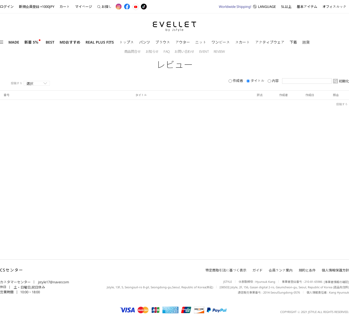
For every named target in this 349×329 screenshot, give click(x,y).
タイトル (255, 80)
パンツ (144, 42)
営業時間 (7, 292)
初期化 (343, 81)
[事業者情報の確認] (335, 282)
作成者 (236, 80)
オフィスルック (334, 6)
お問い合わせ (184, 51)
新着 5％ (31, 42)
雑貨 (306, 42)
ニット (200, 42)
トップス (126, 42)
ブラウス (162, 42)
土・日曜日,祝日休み (29, 287)
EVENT (204, 51)
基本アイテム (307, 6)
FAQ (166, 51)
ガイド (257, 270)
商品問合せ (132, 51)
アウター (182, 42)
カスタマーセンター (15, 282)
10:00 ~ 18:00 (30, 292)
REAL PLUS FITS (100, 42)
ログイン (7, 6)
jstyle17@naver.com (53, 282)
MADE (13, 42)
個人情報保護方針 (335, 270)
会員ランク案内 (281, 270)
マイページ (83, 6)
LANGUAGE (247, 6)
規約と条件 (307, 270)
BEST (50, 42)
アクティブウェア (269, 42)
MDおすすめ (70, 42)
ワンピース (220, 42)
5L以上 (286, 6)
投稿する (16, 83)
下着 (293, 42)
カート (65, 6)
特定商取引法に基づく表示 (225, 270)
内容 (273, 80)
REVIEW (219, 51)
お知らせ (153, 51)
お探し (104, 6)
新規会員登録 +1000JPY (36, 6)
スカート (242, 42)
